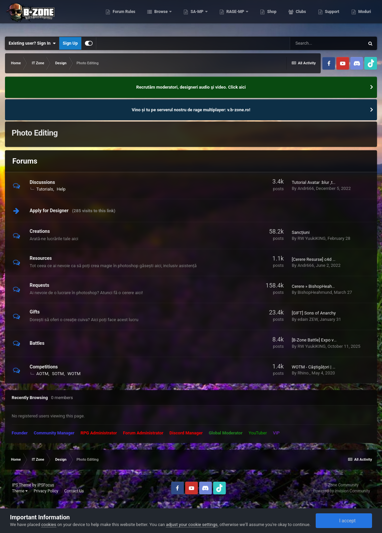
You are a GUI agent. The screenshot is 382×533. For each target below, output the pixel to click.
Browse (160, 16)
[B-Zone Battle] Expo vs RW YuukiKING (328, 339)
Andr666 (305, 188)
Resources (41, 258)
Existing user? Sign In (32, 43)
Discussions (42, 182)
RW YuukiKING (311, 238)
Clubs (299, 16)
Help (61, 189)
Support (331, 16)
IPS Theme (21, 485)
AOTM (42, 373)
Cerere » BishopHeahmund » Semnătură (330, 286)
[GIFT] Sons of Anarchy (314, 312)
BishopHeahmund (314, 292)
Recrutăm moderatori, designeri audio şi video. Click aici (191, 87)
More (362, 16)
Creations (40, 231)
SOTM (58, 373)
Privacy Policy (46, 491)
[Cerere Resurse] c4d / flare (318, 259)
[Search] (327, 43)
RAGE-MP (235, 16)
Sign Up (70, 43)
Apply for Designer (49, 210)
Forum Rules (123, 16)
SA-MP (196, 16)
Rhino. (303, 372)
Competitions (44, 366)
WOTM (74, 373)
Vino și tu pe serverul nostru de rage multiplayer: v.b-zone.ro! (191, 109)
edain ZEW (307, 319)
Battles (37, 343)
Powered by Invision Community (341, 491)
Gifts (35, 311)
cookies (48, 524)
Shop (271, 16)
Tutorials (44, 189)
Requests (39, 285)
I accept (343, 520)
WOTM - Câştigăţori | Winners (320, 366)
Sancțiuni (301, 232)
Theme (20, 491)
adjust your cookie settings (191, 524)
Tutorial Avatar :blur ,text (315, 182)
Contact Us (74, 491)
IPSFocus (45, 485)
